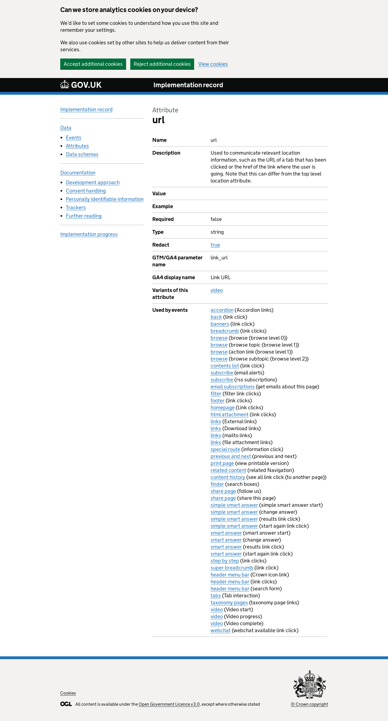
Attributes (77, 146)
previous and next (231, 456)
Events (73, 137)
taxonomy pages (229, 602)
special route (225, 449)
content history (228, 477)
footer (218, 400)
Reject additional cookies (162, 64)
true (215, 245)
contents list (225, 365)
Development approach (93, 182)
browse (219, 338)
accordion (222, 310)
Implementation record (188, 85)
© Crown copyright (309, 704)
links (216, 421)
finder (217, 484)
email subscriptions (233, 386)
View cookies (213, 64)
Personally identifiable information (105, 199)
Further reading (84, 216)
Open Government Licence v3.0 (169, 704)
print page (222, 463)
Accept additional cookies (93, 64)
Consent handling (86, 190)
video (217, 290)
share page (223, 491)
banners (220, 324)
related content (228, 470)
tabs (216, 595)
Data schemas (82, 154)
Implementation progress (89, 234)
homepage (223, 407)
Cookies (68, 693)
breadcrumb (225, 331)
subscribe (222, 372)
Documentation (77, 172)
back (216, 317)
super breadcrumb (232, 567)
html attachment (230, 414)
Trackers (76, 207)
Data (65, 128)
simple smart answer (234, 505)
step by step (225, 560)
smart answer (226, 533)
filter (216, 393)
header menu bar (230, 574)
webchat (221, 630)
